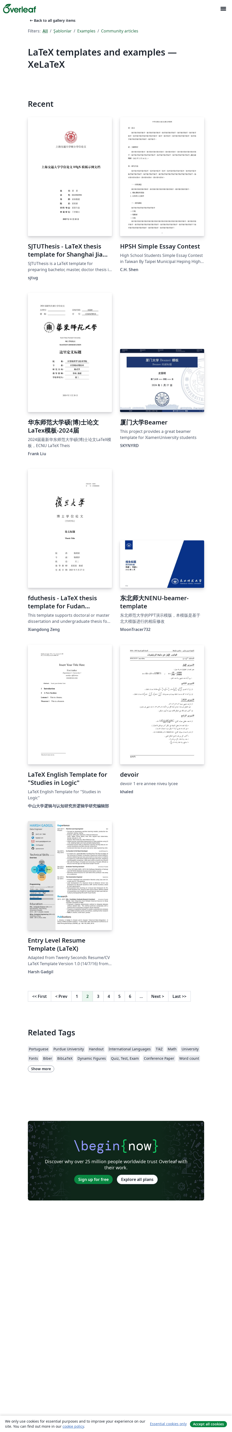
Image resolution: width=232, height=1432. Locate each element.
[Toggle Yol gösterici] (223, 9)
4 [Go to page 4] (109, 996)
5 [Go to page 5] (119, 996)
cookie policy (73, 1426)
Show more (41, 1068)
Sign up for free (93, 1179)
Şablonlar (62, 31)
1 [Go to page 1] (77, 996)
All (45, 31)
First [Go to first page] (39, 996)
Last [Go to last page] (179, 996)
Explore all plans (137, 1179)
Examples (86, 31)
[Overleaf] (19, 8)
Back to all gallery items (52, 20)
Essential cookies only (168, 1423)
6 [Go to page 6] (130, 996)
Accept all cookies (208, 1424)
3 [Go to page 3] (98, 996)
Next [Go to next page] (157, 996)
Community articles (119, 31)
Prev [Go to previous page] (61, 996)
